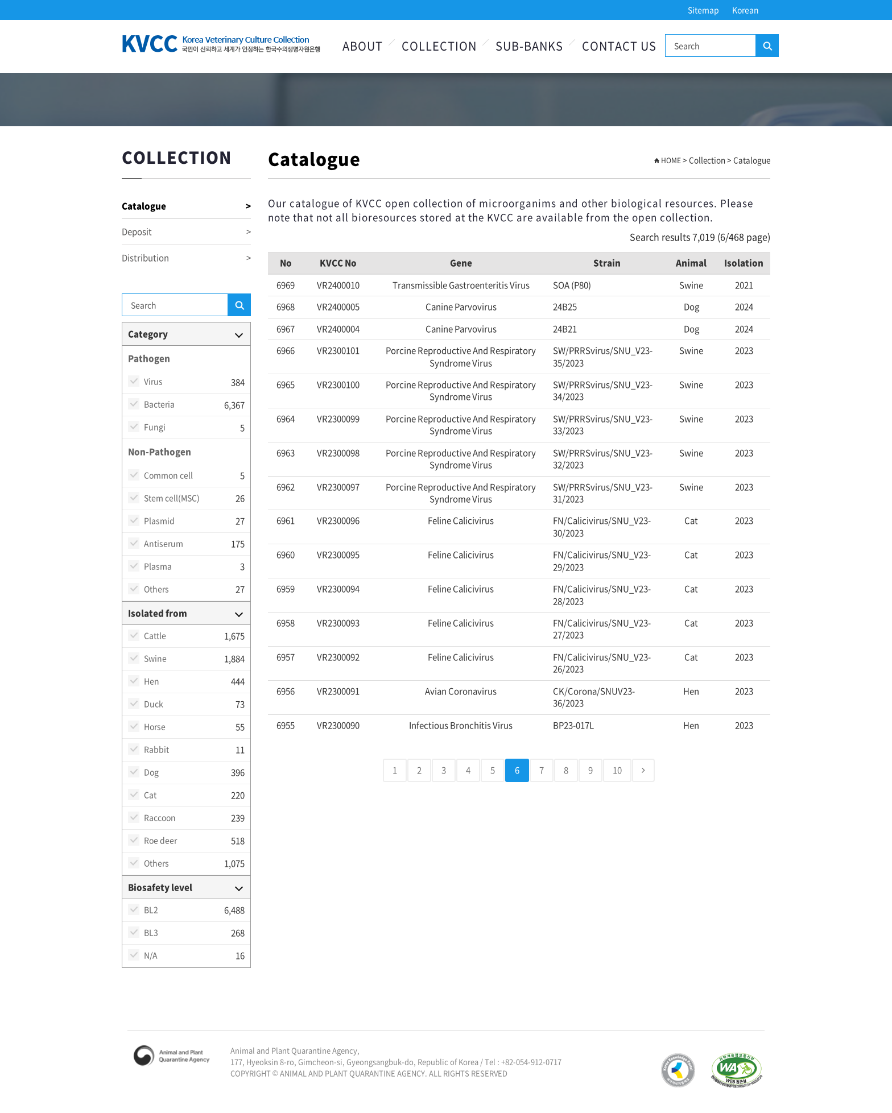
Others (156, 588)
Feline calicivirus (461, 520)
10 (617, 770)
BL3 (151, 932)
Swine (155, 658)
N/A (151, 955)
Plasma (158, 566)
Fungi (155, 426)
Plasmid (159, 520)
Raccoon (160, 817)
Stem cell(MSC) (172, 497)
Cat (150, 794)
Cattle (155, 635)
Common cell (168, 475)
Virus (153, 381)
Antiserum (163, 543)
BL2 (151, 909)
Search (766, 46)
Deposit (186, 232)
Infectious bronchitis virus (461, 725)
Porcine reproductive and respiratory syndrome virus (461, 356)
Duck (153, 703)
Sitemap (703, 9)
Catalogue (186, 206)
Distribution (186, 258)
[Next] (643, 770)
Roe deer (160, 840)
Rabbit (156, 749)
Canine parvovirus (461, 306)
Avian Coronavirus (461, 691)
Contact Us (619, 46)
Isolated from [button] (157, 613)
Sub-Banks (529, 46)
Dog (151, 771)
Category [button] (148, 334)
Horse (155, 726)
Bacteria (159, 403)
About (362, 46)
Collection (439, 46)
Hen (151, 680)
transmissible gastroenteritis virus (461, 285)
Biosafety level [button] (160, 887)
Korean (745, 9)
